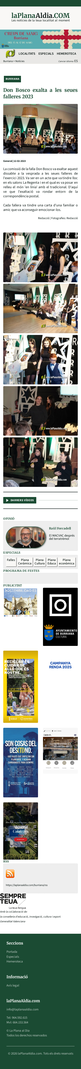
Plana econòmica (66, 562)
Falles (11, 560)
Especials (46, 53)
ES (76, 61)
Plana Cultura (40, 562)
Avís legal (12, 985)
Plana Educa (52, 562)
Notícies (19, 61)
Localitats (27, 53)
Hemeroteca (66, 53)
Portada (11, 952)
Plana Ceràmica (25, 562)
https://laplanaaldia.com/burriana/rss (27, 885)
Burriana (8, 61)
